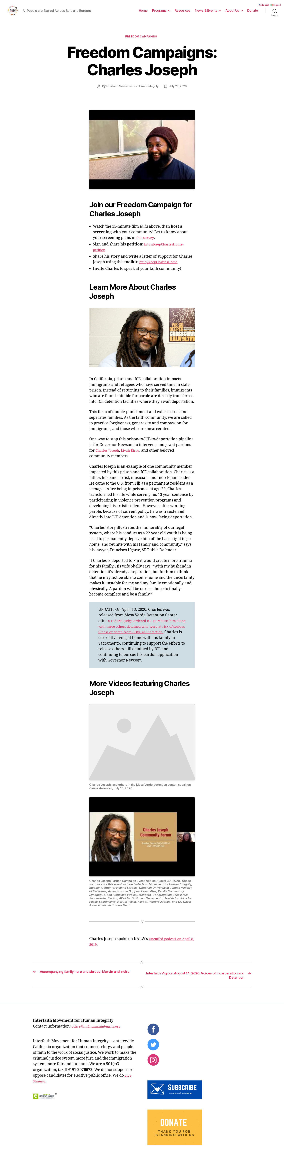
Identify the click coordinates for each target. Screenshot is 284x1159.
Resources (183, 13)
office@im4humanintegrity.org (99, 1033)
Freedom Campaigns (142, 42)
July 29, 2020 (178, 92)
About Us (232, 13)
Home (143, 13)
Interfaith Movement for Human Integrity (132, 92)
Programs (159, 13)
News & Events (206, 13)
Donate (252, 13)
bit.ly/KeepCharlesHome (161, 268)
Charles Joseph (109, 456)
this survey (146, 244)
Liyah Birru (134, 456)
